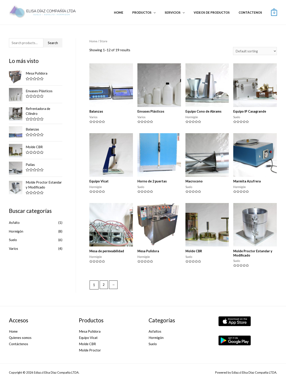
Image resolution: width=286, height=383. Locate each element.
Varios (14, 248)
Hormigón (16, 231)
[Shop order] (254, 51)
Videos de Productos (216, 12)
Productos (152, 12)
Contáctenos (251, 12)
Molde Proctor (90, 352)
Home (131, 12)
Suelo (13, 240)
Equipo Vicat (88, 339)
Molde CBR (87, 345)
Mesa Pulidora (90, 333)
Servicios (180, 12)
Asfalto (14, 223)
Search (53, 43)
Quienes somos (20, 339)
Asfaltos (155, 333)
